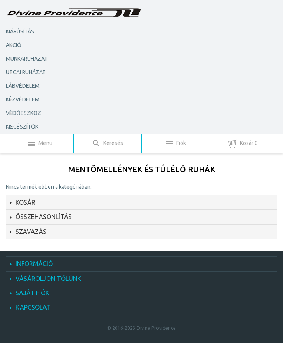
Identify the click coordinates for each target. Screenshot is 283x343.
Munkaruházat (27, 59)
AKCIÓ (13, 45)
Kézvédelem (23, 99)
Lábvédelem (23, 86)
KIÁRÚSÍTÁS (20, 31)
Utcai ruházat (26, 72)
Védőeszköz (23, 113)
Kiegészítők (22, 127)
